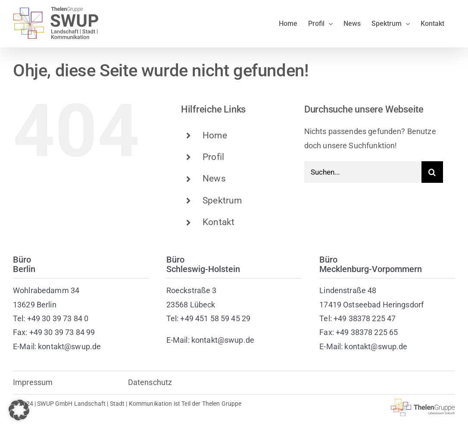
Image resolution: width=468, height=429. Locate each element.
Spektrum (222, 200)
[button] (19, 410)
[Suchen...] (362, 172)
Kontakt (218, 222)
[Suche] (432, 172)
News (214, 178)
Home (215, 135)
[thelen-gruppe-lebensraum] (423, 402)
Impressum (33, 382)
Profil (213, 157)
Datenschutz (150, 382)
